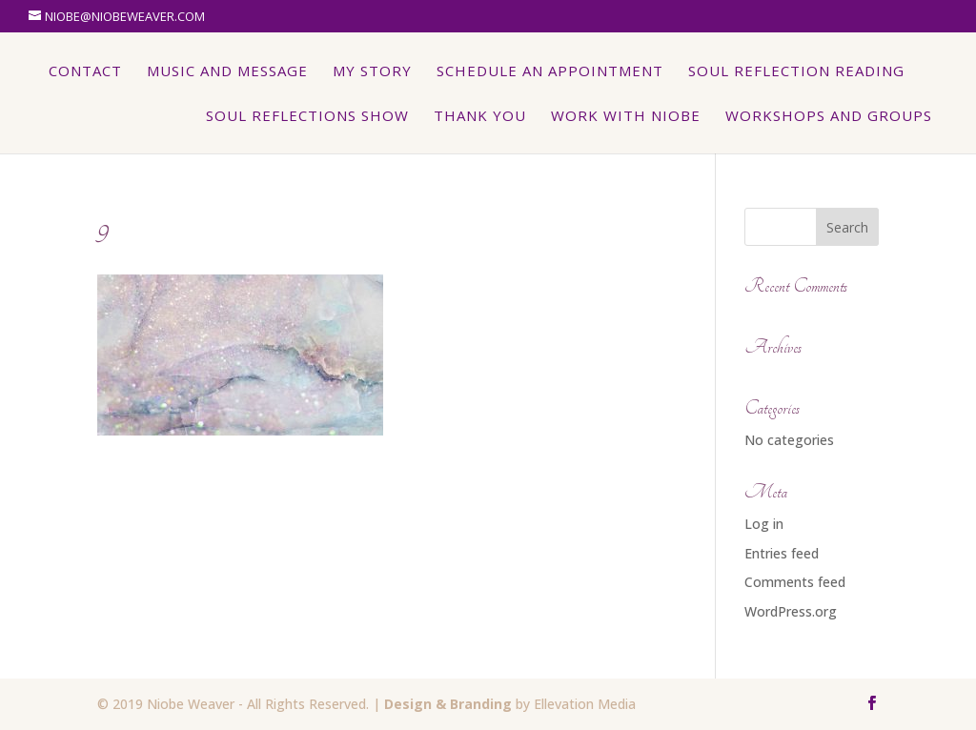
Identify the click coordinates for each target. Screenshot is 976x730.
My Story (372, 72)
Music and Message (227, 72)
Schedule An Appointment (550, 72)
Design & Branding (448, 704)
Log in (763, 524)
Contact (85, 72)
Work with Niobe (626, 117)
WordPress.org (790, 611)
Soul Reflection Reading (796, 72)
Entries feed (781, 553)
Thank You (480, 117)
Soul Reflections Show (307, 117)
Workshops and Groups (828, 117)
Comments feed (794, 582)
